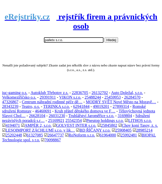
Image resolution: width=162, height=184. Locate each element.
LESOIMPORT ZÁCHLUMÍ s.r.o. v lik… (40, 130)
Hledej (111, 40)
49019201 (101, 106)
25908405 (123, 130)
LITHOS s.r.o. (140, 120)
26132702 (99, 92)
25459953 (112, 97)
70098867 (52, 140)
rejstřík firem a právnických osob (81, 21)
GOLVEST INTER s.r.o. (76, 125)
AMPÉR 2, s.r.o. (38, 125)
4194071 (13, 125)
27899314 (121, 106)
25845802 (109, 125)
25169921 (56, 120)
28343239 (10, 106)
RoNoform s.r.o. (81, 135)
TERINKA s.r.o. (56, 106)
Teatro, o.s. (31, 106)
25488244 (93, 97)
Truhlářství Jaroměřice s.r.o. (91, 115)
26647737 (56, 135)
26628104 (37, 115)
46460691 (43, 111)
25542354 (73, 120)
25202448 (14, 135)
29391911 (48, 97)
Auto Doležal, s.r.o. (127, 92)
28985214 (144, 130)
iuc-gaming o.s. (14, 92)
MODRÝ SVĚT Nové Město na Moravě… (121, 102)
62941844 (81, 106)
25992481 (129, 135)
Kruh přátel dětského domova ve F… (85, 111)
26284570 (132, 97)
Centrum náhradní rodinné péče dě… (52, 102)
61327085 (35, 135)
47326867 (10, 102)
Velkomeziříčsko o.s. (19, 97)
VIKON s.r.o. (70, 97)
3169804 (125, 115)
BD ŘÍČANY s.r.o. (95, 130)
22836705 (80, 92)
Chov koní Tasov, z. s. (140, 125)
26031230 (57, 115)
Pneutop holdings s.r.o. (105, 120)
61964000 (108, 135)
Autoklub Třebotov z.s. (49, 92)
